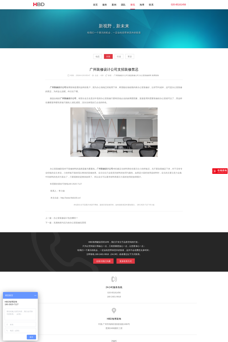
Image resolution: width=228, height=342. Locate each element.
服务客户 (114, 312)
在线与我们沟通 (101, 261)
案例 (114, 4)
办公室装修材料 (145, 77)
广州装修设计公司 (121, 77)
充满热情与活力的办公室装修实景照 (70, 224)
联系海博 (162, 312)
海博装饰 (37, 5)
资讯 (132, 4)
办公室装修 (142, 88)
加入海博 (150, 312)
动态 (89, 57)
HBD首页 (54, 312)
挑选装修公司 (133, 77)
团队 (123, 4)
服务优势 (90, 312)
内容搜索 (192, 4)
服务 (104, 4)
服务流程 (102, 312)
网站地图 (174, 312)
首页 (95, 4)
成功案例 (126, 312)
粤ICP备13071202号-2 (114, 331)
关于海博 (66, 312)
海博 (142, 4)
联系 (151, 4)
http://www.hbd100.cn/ (71, 199)
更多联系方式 (128, 261)
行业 (122, 57)
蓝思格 (140, 327)
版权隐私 (138, 312)
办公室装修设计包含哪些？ (66, 219)
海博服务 (78, 312)
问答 (106, 57)
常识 (138, 57)
